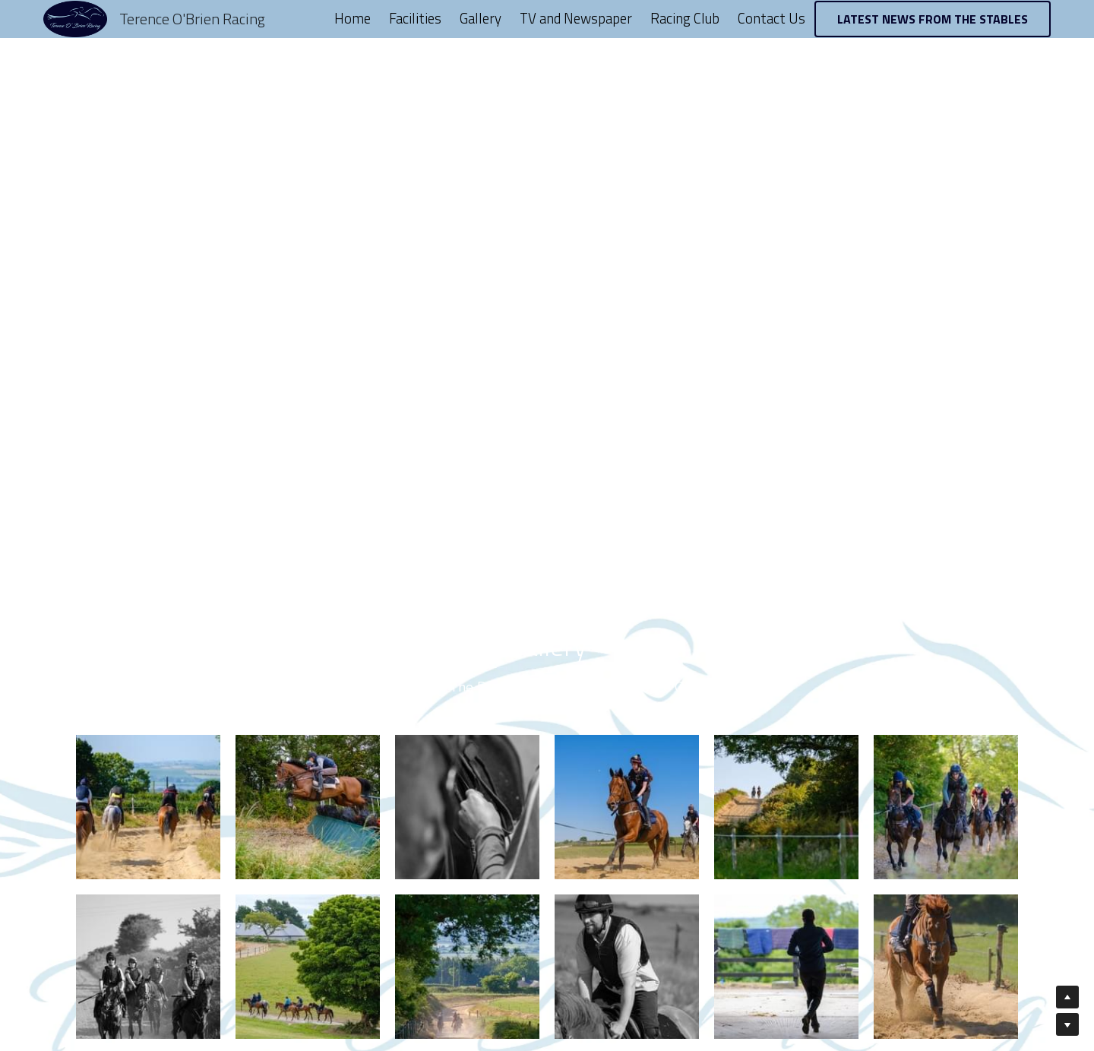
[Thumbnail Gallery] (148, 807)
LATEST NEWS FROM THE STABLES (932, 19)
